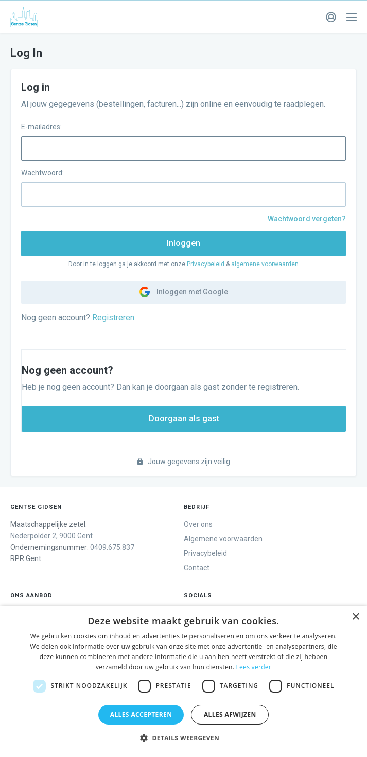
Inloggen (183, 243)
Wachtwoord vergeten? (307, 219)
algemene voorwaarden (265, 264)
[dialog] (183, 681)
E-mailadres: (41, 127)
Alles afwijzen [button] (230, 714)
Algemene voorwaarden (223, 539)
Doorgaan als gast (184, 418)
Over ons (198, 524)
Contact (196, 568)
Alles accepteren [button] (141, 714)
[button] (183, 738)
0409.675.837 (112, 547)
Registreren (113, 317)
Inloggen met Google (183, 292)
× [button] (355, 617)
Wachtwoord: (42, 173)
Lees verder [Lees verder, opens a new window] (254, 667)
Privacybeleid (205, 264)
